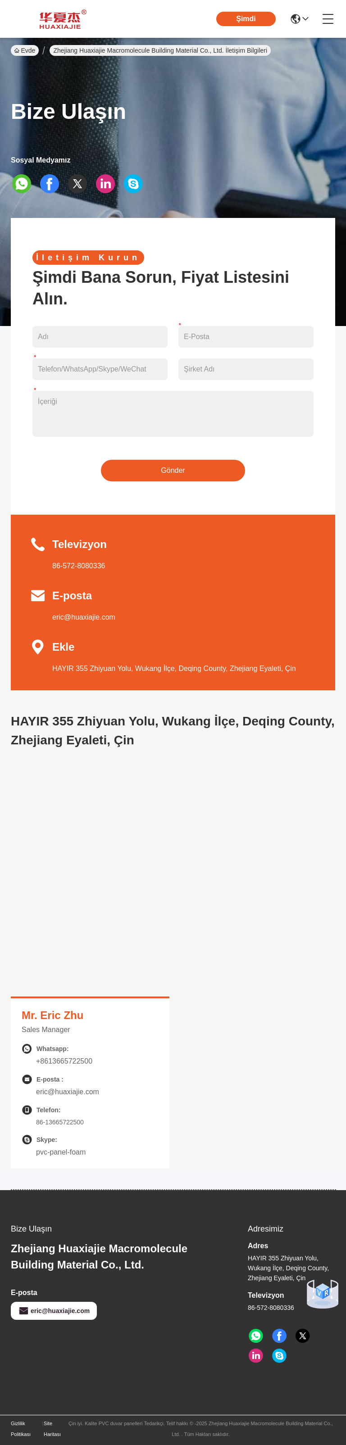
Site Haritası (52, 1429)
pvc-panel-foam (61, 1152)
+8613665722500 (64, 1061)
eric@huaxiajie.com (83, 617)
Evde (24, 50)
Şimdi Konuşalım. (246, 26)
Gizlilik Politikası (21, 1429)
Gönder (173, 470)
